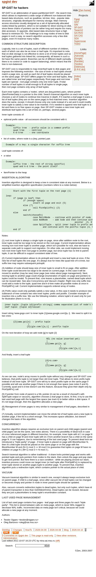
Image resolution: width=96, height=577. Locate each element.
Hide (75, 10)
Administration (10, 558)
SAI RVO (78, 33)
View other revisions (66, 556)
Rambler (79, 61)
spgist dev (9, 1)
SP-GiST (78, 27)
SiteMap (6, 550)
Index (77, 76)
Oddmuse (79, 67)
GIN (76, 25)
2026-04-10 (77, 550)
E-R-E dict (80, 69)
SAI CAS (78, 36)
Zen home (84, 10)
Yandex (78, 64)
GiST (76, 22)
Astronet (79, 56)
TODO (77, 44)
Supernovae (80, 41)
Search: (9, 566)
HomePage (80, 53)
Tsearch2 (78, 30)
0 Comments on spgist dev (15, 556)
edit (76, 79)
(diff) (58, 561)
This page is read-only (42, 556)
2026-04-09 (41, 550)
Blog (66, 550)
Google (78, 58)
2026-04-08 (55, 550)
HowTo (28, 550)
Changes (17, 550)
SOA (76, 38)
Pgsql (77, 19)
